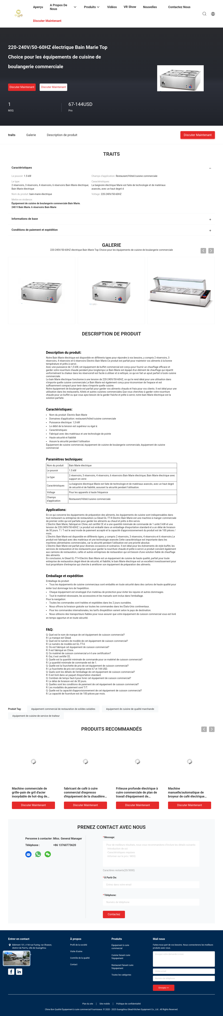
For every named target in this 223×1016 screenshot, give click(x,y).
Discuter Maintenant (21, 87)
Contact (73, 964)
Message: (109, 837)
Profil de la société (78, 945)
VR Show (130, 7)
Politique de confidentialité (128, 1004)
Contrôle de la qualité (80, 958)
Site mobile (105, 1004)
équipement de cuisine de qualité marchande (130, 709)
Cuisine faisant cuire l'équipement (121, 957)
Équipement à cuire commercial (120, 947)
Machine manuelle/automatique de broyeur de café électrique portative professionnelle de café (187, 796)
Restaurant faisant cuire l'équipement (122, 967)
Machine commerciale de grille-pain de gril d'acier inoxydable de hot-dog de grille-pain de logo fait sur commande (30, 796)
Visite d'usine (76, 951)
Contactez (114, 914)
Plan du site (87, 1004)
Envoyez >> (164, 988)
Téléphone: (110, 895)
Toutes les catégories (121, 975)
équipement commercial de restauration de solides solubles (63, 709)
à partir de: (110, 877)
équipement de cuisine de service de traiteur (36, 715)
